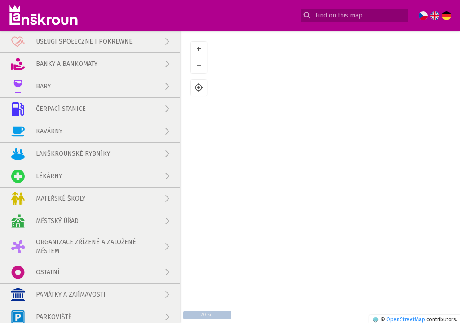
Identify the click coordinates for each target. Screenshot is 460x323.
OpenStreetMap (405, 319)
